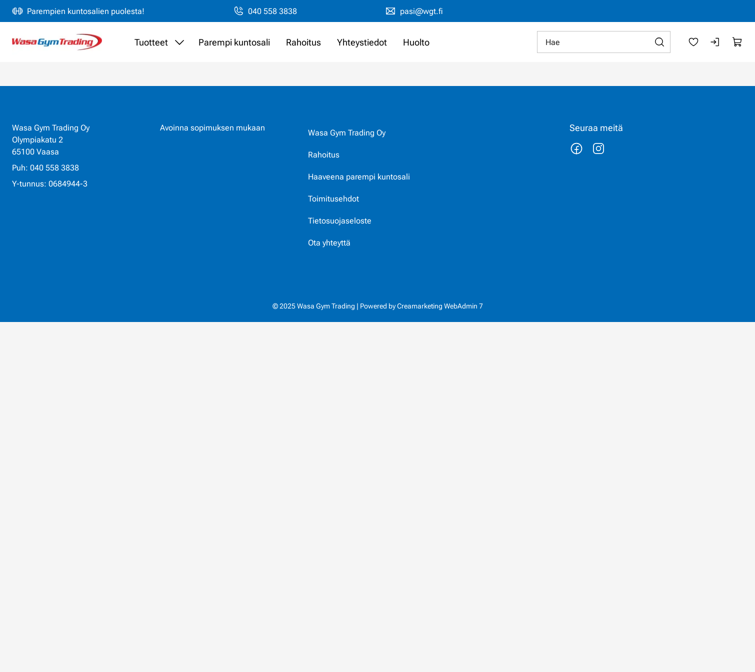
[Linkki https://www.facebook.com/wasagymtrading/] (577, 149)
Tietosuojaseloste (340, 221)
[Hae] (603, 42)
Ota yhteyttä (329, 243)
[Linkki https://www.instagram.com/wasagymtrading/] (599, 149)
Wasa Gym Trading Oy (347, 133)
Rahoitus (324, 155)
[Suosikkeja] (693, 42)
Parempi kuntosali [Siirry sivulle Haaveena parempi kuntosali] (234, 42)
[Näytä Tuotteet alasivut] (179, 42)
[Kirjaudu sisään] (715, 42)
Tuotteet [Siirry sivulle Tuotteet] (151, 42)
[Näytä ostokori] (737, 42)
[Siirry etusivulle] (57, 42)
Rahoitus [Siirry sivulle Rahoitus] (303, 42)
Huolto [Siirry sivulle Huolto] (416, 42)
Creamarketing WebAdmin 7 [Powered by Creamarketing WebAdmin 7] (440, 306)
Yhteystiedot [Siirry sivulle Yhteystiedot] (362, 42)
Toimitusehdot (333, 199)
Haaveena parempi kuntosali (359, 177)
